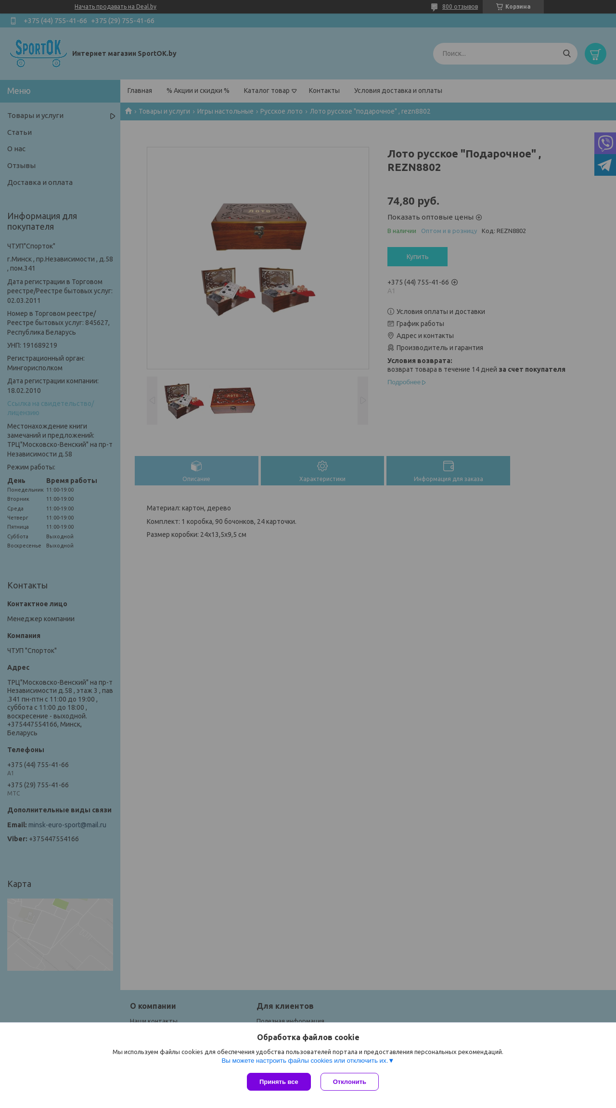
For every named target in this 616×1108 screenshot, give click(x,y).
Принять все (278, 1081)
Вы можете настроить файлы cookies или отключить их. (304, 1060)
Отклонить (349, 1081)
